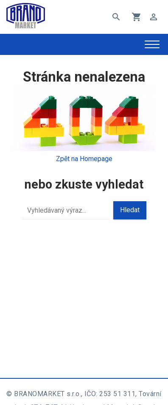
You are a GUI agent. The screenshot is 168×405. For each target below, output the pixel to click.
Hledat (130, 210)
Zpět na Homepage (84, 159)
